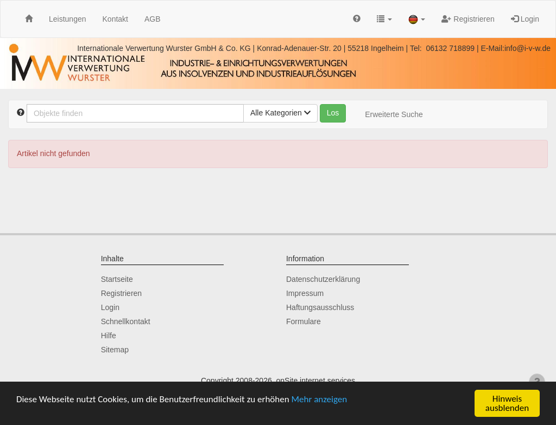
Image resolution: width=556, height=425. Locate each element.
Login (525, 19)
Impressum (305, 293)
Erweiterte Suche (394, 114)
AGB (152, 19)
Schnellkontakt (125, 321)
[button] (384, 19)
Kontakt (115, 19)
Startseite (117, 279)
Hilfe (108, 335)
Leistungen (67, 19)
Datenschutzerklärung (323, 279)
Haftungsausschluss (320, 307)
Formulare (303, 321)
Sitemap (115, 349)
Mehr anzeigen (320, 399)
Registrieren (467, 19)
